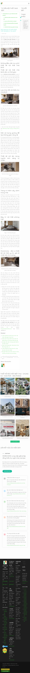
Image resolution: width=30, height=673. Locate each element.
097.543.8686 (11, 618)
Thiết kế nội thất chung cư (25, 590)
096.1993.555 (11, 606)
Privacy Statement (11, 665)
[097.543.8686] (6, 671)
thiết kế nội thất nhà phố (5, 356)
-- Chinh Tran (3, 33)
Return (3, 358)
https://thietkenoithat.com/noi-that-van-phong (16, 511)
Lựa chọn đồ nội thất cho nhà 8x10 (11, 21)
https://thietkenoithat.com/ (6, 328)
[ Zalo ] (2, 669)
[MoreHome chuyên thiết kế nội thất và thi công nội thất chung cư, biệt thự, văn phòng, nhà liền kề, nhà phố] (2, 3)
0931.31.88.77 (11, 635)
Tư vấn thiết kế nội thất (9, 357)
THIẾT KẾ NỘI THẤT (7, 471)
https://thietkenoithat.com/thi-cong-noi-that (16, 545)
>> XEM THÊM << (15, 441)
